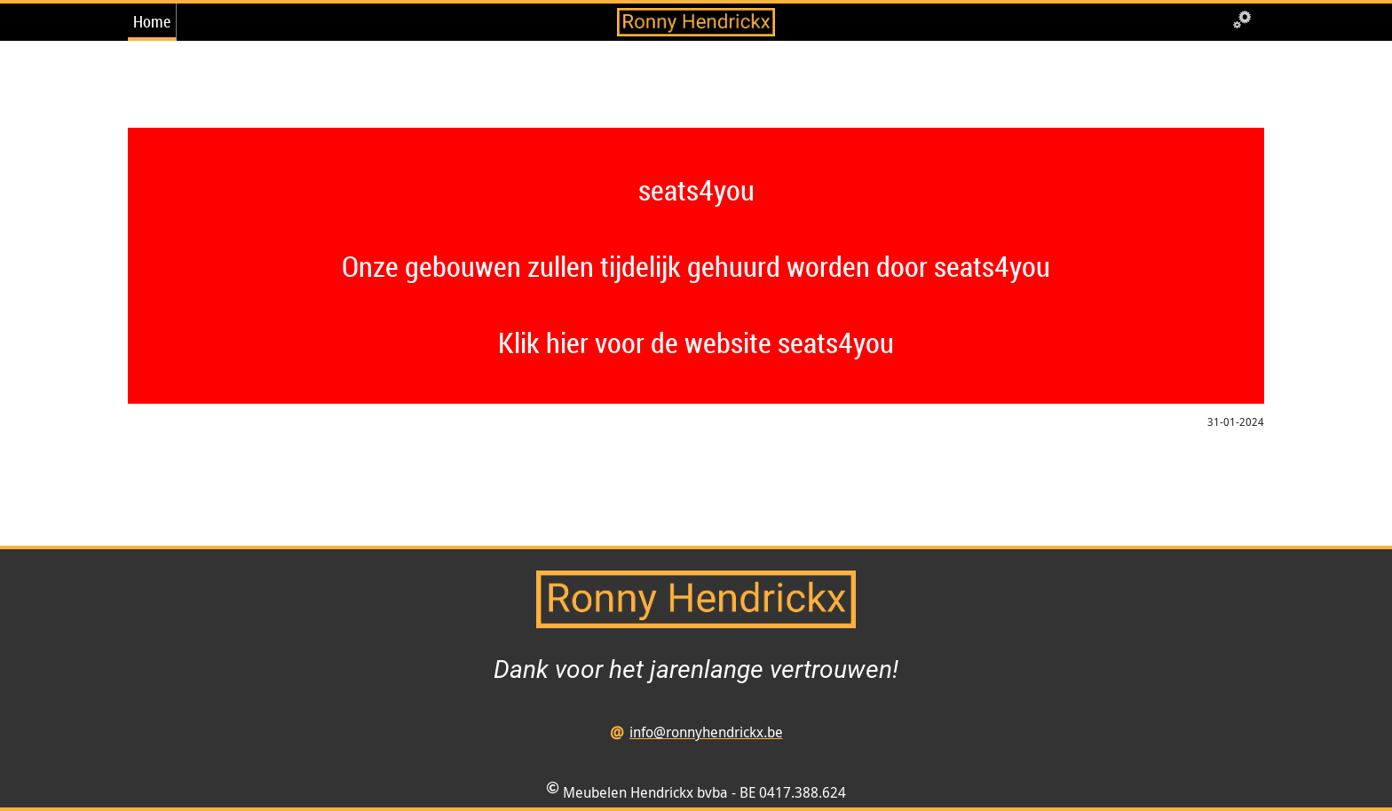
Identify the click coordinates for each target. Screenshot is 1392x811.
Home (151, 21)
